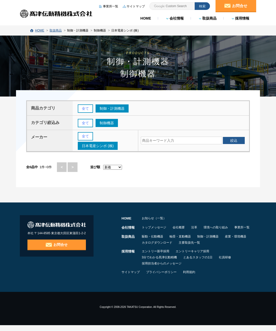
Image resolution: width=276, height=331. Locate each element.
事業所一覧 (149, 233)
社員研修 (230, 263)
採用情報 (240, 18)
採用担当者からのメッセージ (161, 269)
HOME (145, 18)
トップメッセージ (154, 227)
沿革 (200, 227)
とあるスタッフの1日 (200, 263)
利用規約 (195, 278)
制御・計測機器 (213, 242)
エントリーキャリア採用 (195, 257)
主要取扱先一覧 (222, 248)
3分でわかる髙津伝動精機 (159, 263)
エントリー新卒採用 (155, 257)
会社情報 (174, 18)
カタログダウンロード (187, 248)
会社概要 (181, 227)
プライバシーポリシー (164, 278)
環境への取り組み (224, 227)
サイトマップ (130, 278)
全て (85, 109)
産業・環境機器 (152, 248)
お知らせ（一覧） (154, 218)
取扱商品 (207, 18)
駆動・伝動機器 (152, 242)
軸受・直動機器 (183, 242)
